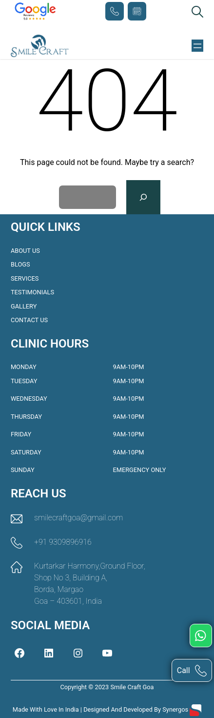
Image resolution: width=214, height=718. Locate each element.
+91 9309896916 (114, 11)
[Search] (143, 197)
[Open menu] (197, 46)
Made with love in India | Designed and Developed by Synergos (101, 709)
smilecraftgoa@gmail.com (78, 517)
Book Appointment (137, 11)
